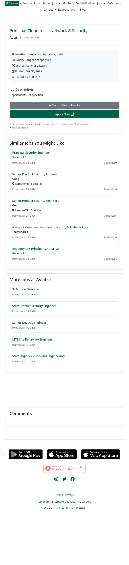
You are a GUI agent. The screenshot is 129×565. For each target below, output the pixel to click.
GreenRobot (66, 508)
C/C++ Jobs (114, 3)
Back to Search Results (64, 105)
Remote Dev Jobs (64, 501)
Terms (59, 495)
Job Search (44, 501)
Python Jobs (50, 3)
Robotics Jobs (66, 9)
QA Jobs (48, 9)
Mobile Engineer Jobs (89, 3)
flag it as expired (19, 127)
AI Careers (11, 3)
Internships (30, 3)
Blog (82, 9)
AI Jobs (66, 3)
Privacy (69, 495)
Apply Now (64, 114)
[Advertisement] (64, 387)
